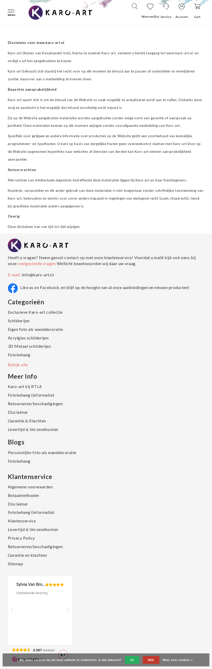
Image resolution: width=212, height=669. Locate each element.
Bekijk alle (18, 364)
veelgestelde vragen (37, 263)
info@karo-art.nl (38, 274)
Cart (197, 16)
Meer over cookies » (178, 659)
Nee (151, 659)
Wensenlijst (150, 16)
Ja (132, 659)
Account (181, 16)
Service (166, 16)
